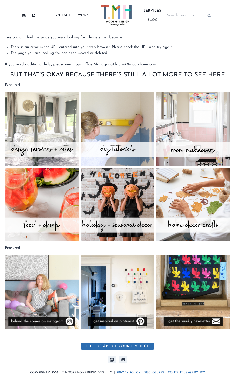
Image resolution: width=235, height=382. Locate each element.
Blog (152, 20)
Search (210, 15)
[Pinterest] (33, 15)
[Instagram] (24, 15)
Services (152, 10)
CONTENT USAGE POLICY (186, 372)
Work (83, 15)
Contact (61, 15)
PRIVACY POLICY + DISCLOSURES (140, 372)
